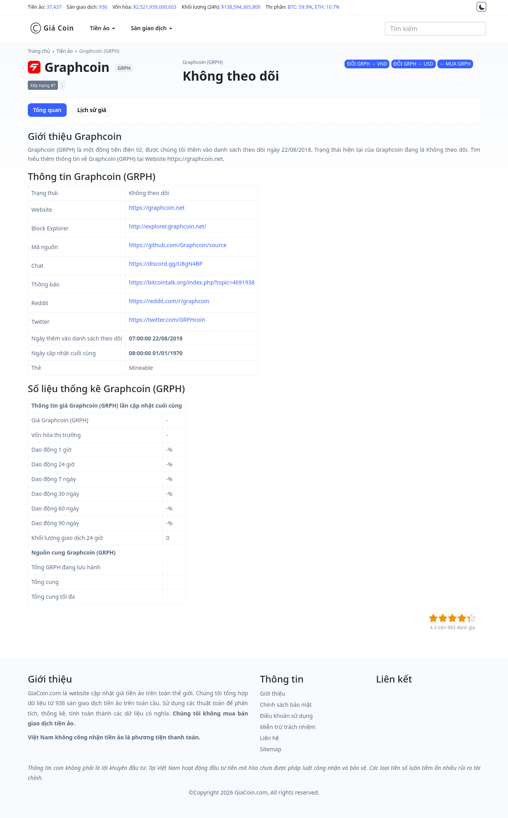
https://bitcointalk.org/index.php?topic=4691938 (192, 282)
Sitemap (270, 749)
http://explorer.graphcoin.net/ (167, 226)
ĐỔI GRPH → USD (413, 63)
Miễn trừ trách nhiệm (288, 727)
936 (103, 7)
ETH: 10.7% (327, 7)
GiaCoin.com (251, 792)
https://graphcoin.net (157, 207)
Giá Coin (52, 28)
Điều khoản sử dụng (286, 715)
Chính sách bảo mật (286, 704)
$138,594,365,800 (240, 7)
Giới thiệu (272, 693)
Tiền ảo (64, 51)
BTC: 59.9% (300, 7)
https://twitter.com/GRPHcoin (167, 319)
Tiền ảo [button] (102, 28)
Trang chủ (39, 51)
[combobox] (435, 28)
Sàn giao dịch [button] (151, 28)
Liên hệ (269, 738)
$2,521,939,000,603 (155, 7)
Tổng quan (47, 110)
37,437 (54, 7)
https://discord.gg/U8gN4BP (166, 263)
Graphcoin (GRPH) (99, 51)
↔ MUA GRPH (455, 63)
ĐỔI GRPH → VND (367, 63)
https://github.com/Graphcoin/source (178, 245)
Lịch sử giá (91, 110)
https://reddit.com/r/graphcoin (169, 301)
